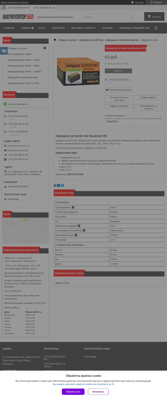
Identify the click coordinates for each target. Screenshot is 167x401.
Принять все (73, 391)
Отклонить (98, 391)
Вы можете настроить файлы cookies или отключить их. (82, 384)
